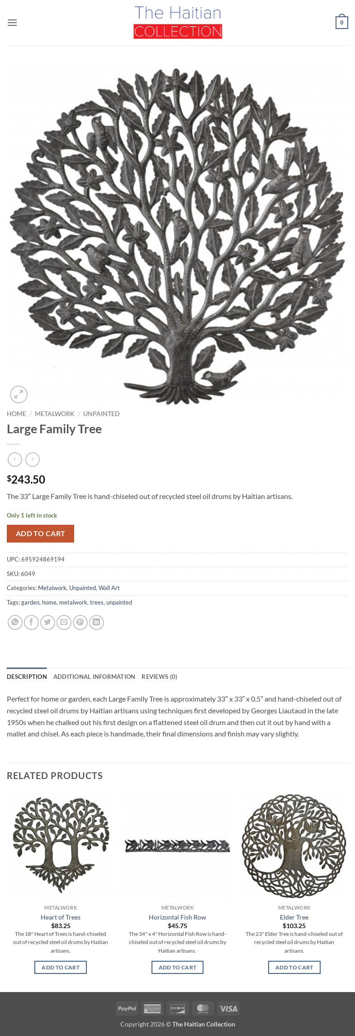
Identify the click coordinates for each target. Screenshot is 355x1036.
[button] (12, 22)
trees (97, 602)
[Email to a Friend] (64, 622)
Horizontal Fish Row (177, 917)
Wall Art (109, 587)
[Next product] (15, 459)
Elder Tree (294, 917)
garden (30, 602)
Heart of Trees (60, 917)
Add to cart (41, 533)
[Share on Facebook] (31, 622)
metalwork (73, 602)
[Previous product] (32, 459)
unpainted (119, 602)
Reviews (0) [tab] (159, 676)
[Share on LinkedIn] (96, 622)
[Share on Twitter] (47, 622)
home (49, 602)
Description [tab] (27, 676)
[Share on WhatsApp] (15, 622)
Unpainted (101, 413)
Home (16, 413)
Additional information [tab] (94, 676)
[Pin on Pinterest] (80, 622)
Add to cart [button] (61, 967)
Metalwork (55, 413)
